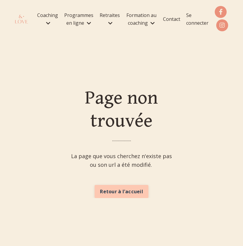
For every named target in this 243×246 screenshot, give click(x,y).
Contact (171, 19)
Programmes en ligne (78, 19)
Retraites (110, 19)
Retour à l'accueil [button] (121, 191)
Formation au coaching (141, 19)
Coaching (47, 19)
